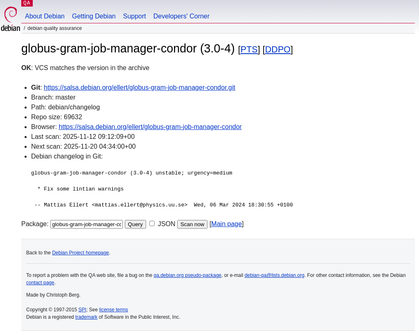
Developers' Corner (181, 16)
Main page (226, 223)
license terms (113, 310)
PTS (249, 49)
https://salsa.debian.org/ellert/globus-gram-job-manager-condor (150, 126)
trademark (86, 317)
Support (134, 16)
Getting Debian (94, 16)
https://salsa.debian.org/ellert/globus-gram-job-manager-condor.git (139, 87)
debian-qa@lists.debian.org (274, 275)
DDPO (278, 49)
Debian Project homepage (80, 253)
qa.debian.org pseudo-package (187, 275)
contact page (40, 283)
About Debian (45, 16)
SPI (82, 310)
